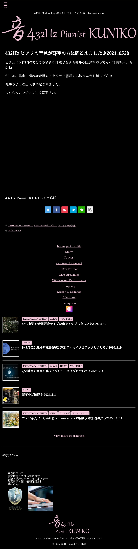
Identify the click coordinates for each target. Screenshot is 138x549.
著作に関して (16, 473)
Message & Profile (69, 246)
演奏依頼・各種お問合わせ (24, 476)
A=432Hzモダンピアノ (45, 226)
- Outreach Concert (69, 263)
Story (69, 252)
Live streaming (69, 274)
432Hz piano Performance (69, 280)
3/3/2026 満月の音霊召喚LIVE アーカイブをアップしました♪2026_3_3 (72, 347)
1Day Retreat (69, 269)
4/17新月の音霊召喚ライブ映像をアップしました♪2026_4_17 (64, 323)
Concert (69, 257)
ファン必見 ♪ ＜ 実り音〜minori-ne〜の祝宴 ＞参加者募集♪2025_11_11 (72, 418)
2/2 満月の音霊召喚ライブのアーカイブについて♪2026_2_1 (62, 371)
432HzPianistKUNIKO (20, 226)
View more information (69, 435)
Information (14, 231)
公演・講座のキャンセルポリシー (28, 479)
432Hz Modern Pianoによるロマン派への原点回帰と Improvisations (69, 538)
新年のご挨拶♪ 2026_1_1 (39, 394)
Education (69, 297)
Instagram (69, 303)
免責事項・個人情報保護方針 (25, 481)
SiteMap (13, 484)
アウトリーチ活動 (67, 226)
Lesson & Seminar (69, 291)
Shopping (69, 286)
